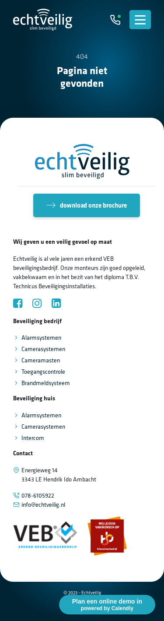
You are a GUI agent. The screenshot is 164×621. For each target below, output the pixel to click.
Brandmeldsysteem (45, 383)
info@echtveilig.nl (43, 504)
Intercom (32, 438)
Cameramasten (40, 360)
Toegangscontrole (43, 371)
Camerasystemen (43, 349)
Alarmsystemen (41, 337)
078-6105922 (37, 495)
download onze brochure (86, 205)
